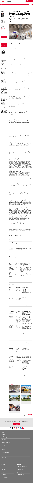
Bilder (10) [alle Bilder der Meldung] (11, 384)
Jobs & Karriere (3, 469)
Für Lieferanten (19, 475)
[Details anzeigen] (19, 411)
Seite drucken (12, 415)
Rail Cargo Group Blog (4, 477)
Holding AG (3, 436)
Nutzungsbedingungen (27, 484)
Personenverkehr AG (4, 437)
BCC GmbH (3, 445)
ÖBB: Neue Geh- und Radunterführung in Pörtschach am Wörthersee (4, 99)
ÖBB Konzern (3, 434)
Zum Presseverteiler (16, 424)
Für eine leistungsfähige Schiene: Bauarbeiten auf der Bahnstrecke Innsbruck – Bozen (4, 81)
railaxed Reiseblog (3, 475)
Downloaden (4, 36)
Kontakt (31, 484)
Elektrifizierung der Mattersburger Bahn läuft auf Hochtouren (3, 60)
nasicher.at (2, 471)
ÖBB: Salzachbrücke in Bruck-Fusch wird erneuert (4, 93)
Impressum (22, 484)
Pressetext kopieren (4, 45)
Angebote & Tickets (20, 469)
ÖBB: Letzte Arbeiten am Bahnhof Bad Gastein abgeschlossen (3, 53)
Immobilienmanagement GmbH (5, 442)
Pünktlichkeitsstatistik (20, 474)
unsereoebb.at (3, 474)
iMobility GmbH (3, 457)
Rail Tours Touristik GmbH (5, 454)
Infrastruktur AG (3, 439)
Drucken (20, 484)
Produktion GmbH (3, 449)
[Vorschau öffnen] (20, 31)
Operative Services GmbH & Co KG (6, 455)
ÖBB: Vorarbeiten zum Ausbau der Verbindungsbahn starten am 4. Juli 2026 (4, 112)
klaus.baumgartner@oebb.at (3, 29)
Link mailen (26, 415)
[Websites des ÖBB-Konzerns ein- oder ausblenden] (30, 1)
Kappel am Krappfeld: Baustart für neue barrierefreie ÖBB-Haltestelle (4, 74)
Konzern (2, 466)
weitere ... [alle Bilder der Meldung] (30, 414)
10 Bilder (15, 9)
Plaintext (4, 43)
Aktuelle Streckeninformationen (22, 466)
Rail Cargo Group (3, 440)
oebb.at (2, 472)
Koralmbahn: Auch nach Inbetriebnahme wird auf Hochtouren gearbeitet (3, 105)
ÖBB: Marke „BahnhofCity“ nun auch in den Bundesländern (3, 87)
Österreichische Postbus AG (5, 452)
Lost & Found (19, 471)
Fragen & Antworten (20, 472)
